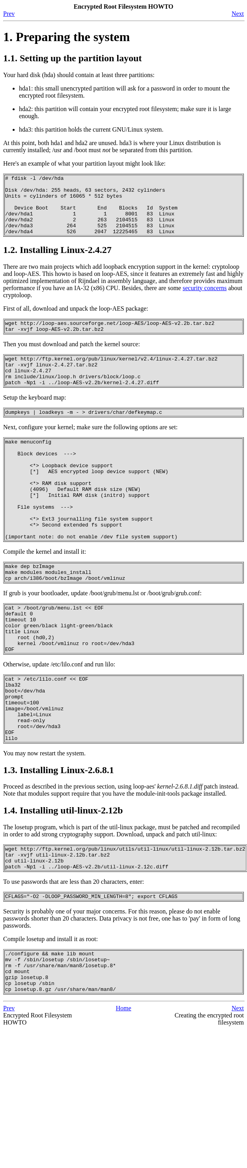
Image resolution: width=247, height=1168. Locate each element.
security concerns (205, 299)
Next (238, 13)
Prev (9, 13)
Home (123, 1090)
